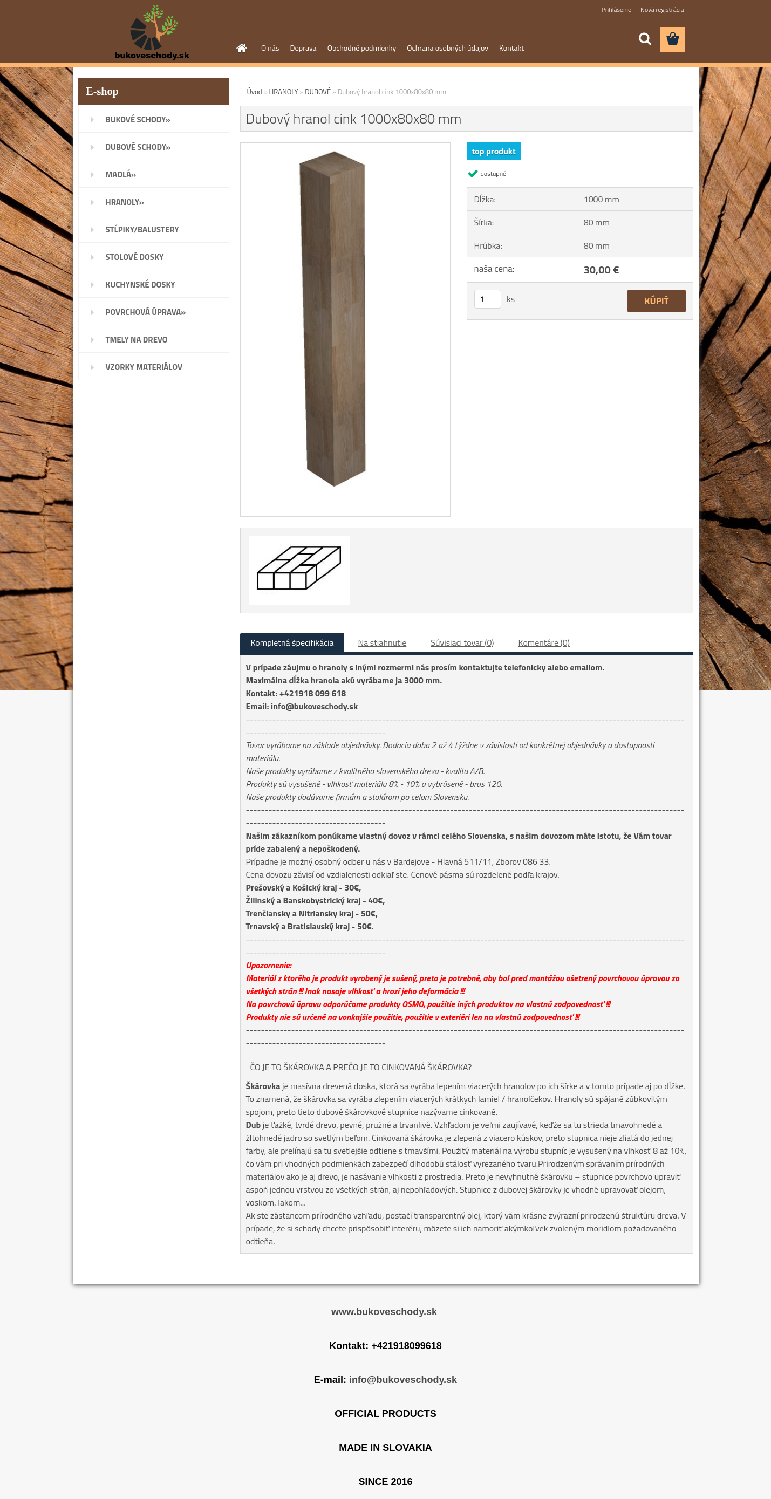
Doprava (303, 47)
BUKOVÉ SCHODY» (138, 119)
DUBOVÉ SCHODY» (138, 147)
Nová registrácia (662, 9)
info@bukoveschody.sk (314, 706)
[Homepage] (240, 48)
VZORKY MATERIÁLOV (144, 367)
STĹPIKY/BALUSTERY (142, 229)
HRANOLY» (125, 202)
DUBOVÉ (318, 91)
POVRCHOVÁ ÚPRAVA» (146, 312)
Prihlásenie (616, 9)
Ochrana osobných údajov (447, 47)
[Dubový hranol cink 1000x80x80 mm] (346, 147)
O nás (270, 47)
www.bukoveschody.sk (384, 1311)
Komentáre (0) (544, 642)
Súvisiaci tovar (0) (462, 642)
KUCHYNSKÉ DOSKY (140, 284)
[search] (644, 38)
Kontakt (511, 47)
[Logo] (152, 32)
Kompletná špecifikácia (292, 642)
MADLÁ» (121, 174)
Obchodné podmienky (362, 47)
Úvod (254, 91)
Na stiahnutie (382, 642)
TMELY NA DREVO (137, 339)
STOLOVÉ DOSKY (135, 257)
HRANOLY (283, 91)
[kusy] (487, 299)
